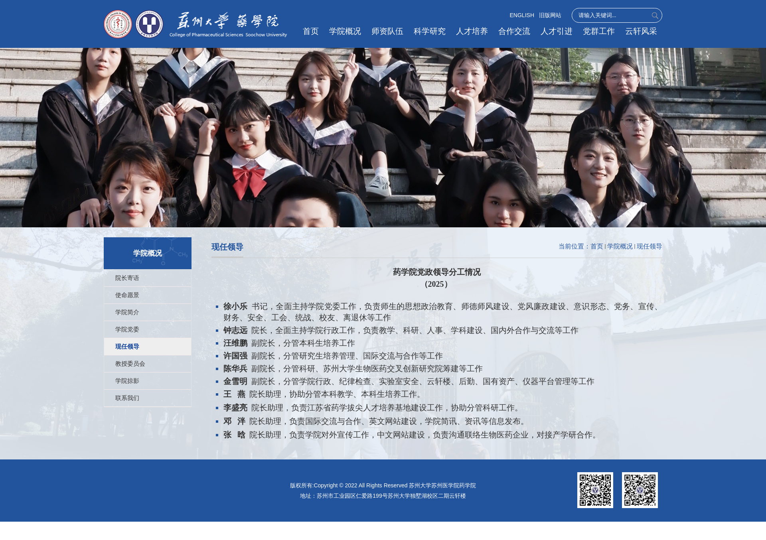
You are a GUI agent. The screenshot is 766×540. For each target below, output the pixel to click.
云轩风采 (641, 31)
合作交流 (515, 31)
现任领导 (649, 246)
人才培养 (474, 31)
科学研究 (432, 31)
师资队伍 (390, 31)
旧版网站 (550, 15)
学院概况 (348, 31)
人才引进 (557, 31)
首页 (314, 31)
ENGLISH (522, 15)
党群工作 (599, 31)
